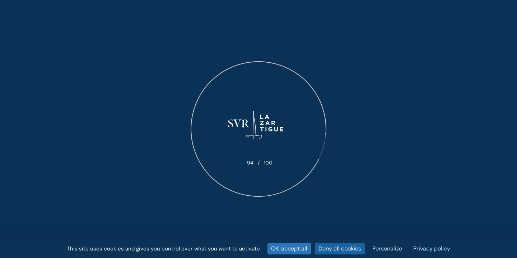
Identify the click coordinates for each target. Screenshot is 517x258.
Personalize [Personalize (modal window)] (387, 248)
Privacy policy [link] (431, 248)
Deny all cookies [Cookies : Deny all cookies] (339, 248)
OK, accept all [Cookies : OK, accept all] (289, 248)
